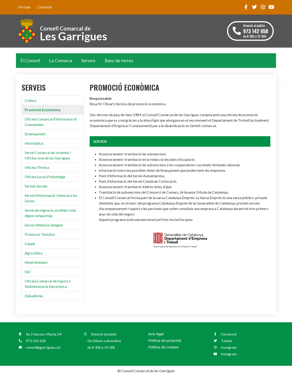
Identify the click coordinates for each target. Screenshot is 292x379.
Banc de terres (119, 60)
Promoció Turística (40, 234)
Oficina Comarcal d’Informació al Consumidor (50, 122)
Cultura (30, 100)
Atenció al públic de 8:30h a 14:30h (255, 30)
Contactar (44, 7)
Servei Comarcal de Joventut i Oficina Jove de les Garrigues (48, 155)
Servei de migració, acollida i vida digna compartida (50, 213)
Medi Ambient (36, 262)
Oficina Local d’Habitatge (45, 176)
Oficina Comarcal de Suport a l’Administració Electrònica (47, 284)
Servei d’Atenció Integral (44, 225)
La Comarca (60, 60)
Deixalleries (34, 296)
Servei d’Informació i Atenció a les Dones (51, 198)
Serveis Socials (36, 186)
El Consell (30, 60)
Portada (24, 7)
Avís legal (156, 334)
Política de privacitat (164, 340)
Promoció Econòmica (42, 110)
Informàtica (34, 143)
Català (30, 243)
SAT (28, 271)
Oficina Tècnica (37, 167)
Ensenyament (35, 134)
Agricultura (33, 253)
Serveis (88, 60)
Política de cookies (163, 347)
